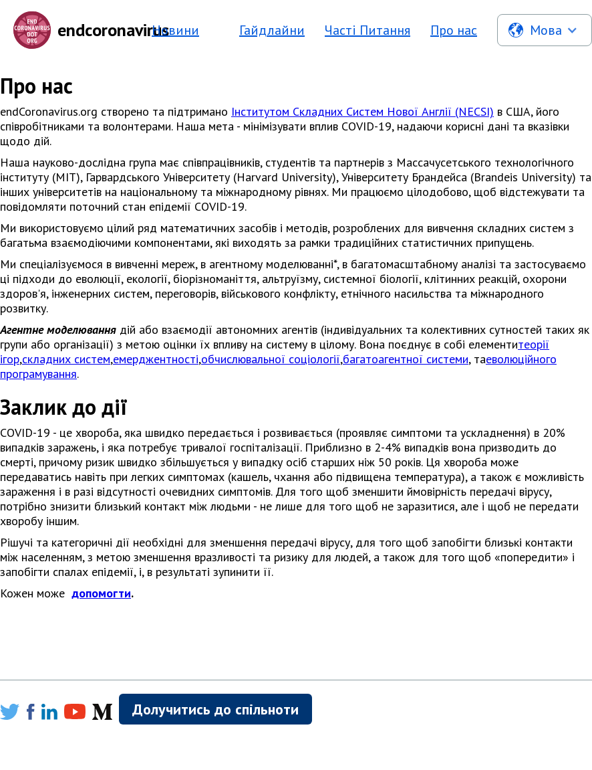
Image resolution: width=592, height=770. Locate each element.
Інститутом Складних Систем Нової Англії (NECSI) (362, 111)
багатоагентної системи (405, 359)
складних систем (66, 359)
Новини (175, 30)
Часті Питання (367, 30)
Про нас (453, 30)
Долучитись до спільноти (215, 709)
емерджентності (155, 359)
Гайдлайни (272, 30)
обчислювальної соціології (270, 359)
